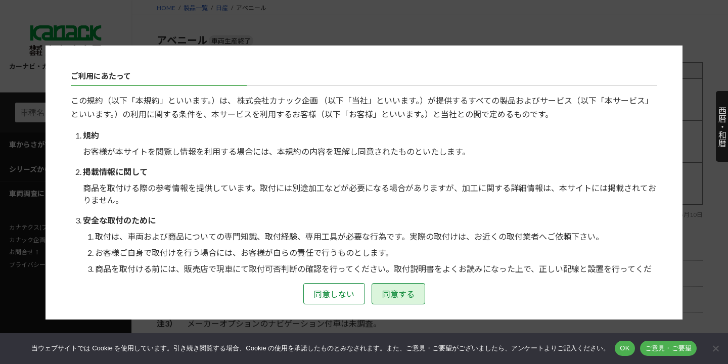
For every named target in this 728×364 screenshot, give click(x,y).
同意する (398, 294)
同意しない (334, 294)
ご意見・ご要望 (668, 348)
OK (624, 348)
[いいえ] (715, 348)
